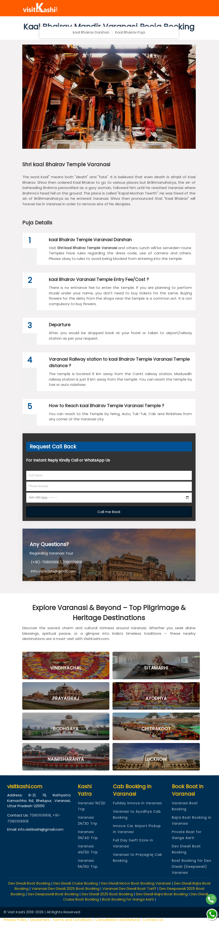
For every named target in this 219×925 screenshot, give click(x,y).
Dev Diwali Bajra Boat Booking (162, 893)
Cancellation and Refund (117, 919)
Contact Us (153, 919)
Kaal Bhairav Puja (130, 32)
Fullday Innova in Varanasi (137, 803)
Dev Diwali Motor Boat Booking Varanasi (136, 883)
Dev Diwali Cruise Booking (75, 883)
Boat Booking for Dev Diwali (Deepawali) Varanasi (191, 866)
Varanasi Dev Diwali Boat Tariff (129, 888)
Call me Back (108, 511)
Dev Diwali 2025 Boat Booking (107, 893)
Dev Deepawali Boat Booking (53, 893)
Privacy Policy (16, 919)
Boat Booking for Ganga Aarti (128, 899)
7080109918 (40, 815)
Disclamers (40, 919)
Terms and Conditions (72, 919)
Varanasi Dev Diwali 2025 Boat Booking (65, 888)
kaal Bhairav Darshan (91, 32)
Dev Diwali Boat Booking (29, 883)
